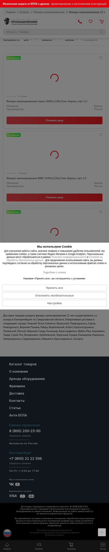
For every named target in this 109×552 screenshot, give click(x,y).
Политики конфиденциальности (68, 257)
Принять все (54, 287)
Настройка (54, 303)
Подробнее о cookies (54, 272)
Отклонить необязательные (54, 295)
